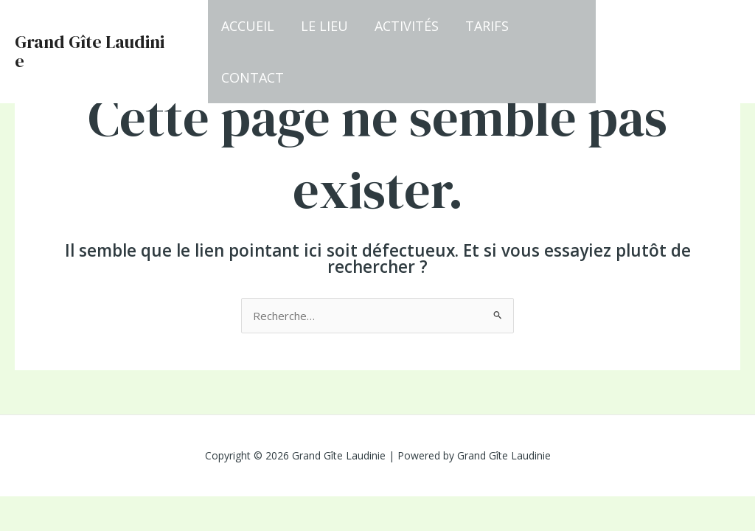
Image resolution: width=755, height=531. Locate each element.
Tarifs (487, 26)
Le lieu (324, 26)
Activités (407, 26)
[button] (675, 52)
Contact (252, 77)
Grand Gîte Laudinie (89, 51)
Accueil (247, 26)
